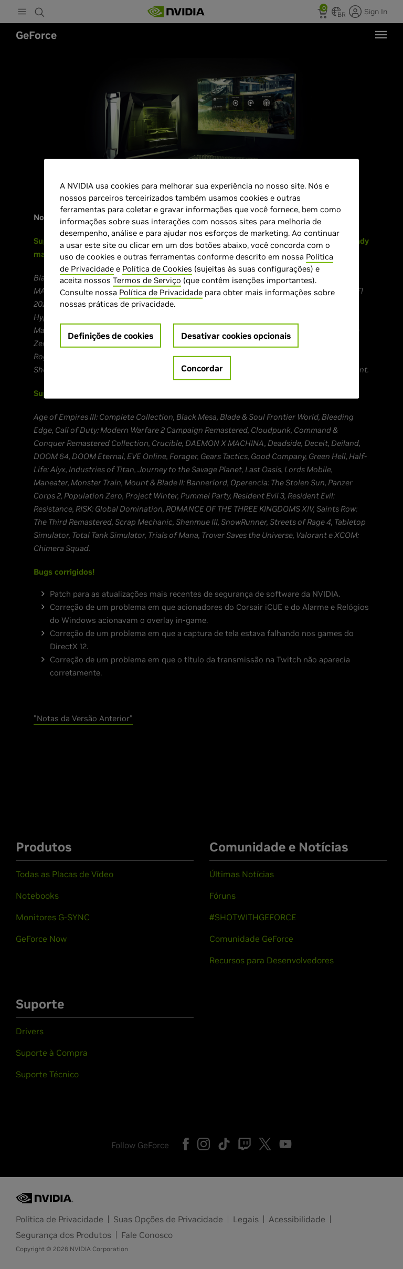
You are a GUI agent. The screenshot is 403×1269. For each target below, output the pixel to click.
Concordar (202, 368)
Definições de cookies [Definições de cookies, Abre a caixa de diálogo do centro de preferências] (110, 335)
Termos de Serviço (147, 280)
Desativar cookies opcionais (236, 335)
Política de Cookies (157, 269)
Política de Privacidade (161, 292)
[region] (201, 279)
